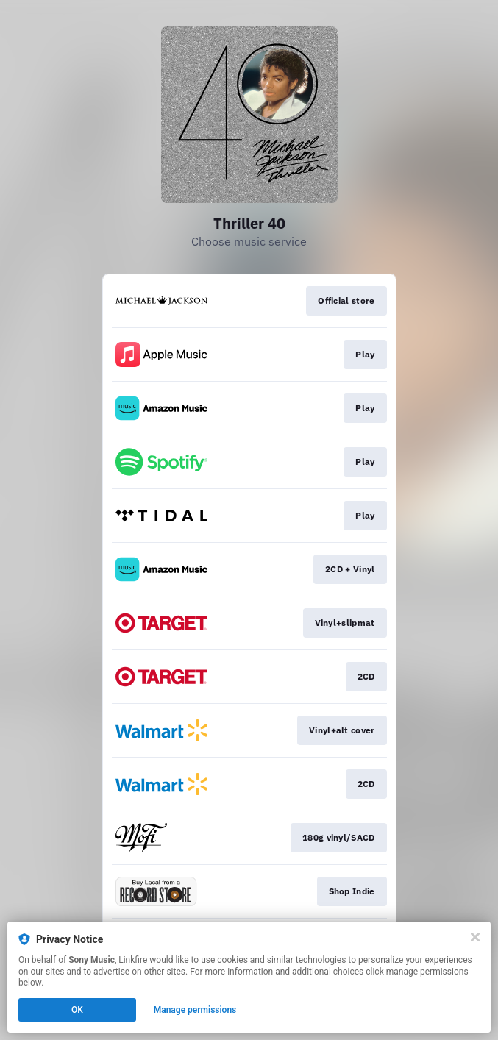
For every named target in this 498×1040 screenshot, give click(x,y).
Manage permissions (195, 1010)
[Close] (475, 937)
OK (77, 1010)
